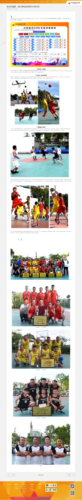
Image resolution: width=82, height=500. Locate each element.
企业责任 (25, 1)
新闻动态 (16, 486)
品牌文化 (20, 1)
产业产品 (16, 1)
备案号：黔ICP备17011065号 (47, 498)
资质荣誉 (8, 490)
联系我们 (47, 1)
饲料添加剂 (24, 490)
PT (54, 1)
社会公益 (31, 488)
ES (56, 1)
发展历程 (8, 491)
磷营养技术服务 (31, 1)
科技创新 (8, 493)
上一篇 (12, 475)
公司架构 (8, 488)
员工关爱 (31, 486)
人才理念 (39, 486)
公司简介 (8, 486)
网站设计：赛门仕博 (56, 498)
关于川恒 (7, 1)
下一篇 (70, 475)
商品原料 (23, 486)
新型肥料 (23, 491)
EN (52, 1)
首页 (3, 1)
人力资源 (37, 1)
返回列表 (42, 475)
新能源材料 (24, 488)
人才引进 (39, 488)
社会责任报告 (32, 490)
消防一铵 (23, 493)
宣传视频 (16, 488)
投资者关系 (42, 1)
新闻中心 (11, 1)
